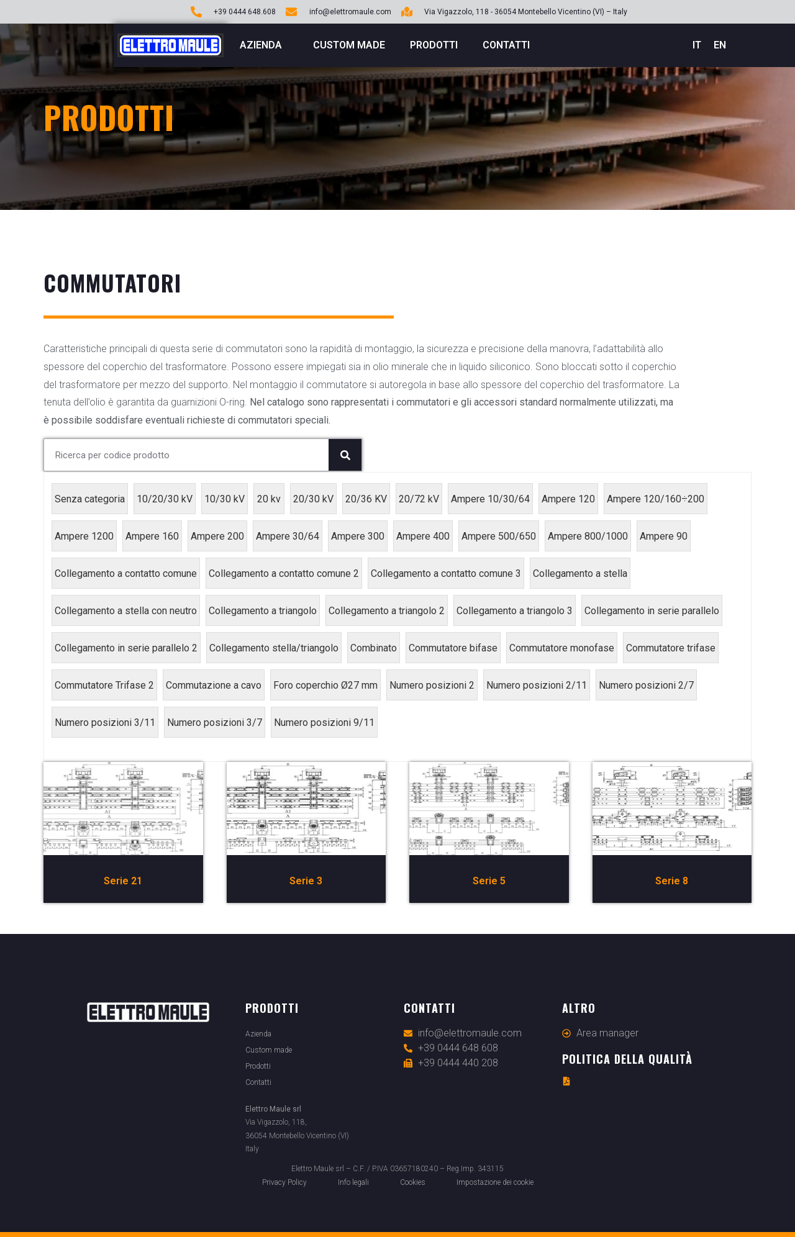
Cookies (412, 1182)
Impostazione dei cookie (495, 1182)
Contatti (506, 45)
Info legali (353, 1182)
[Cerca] (345, 455)
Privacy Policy (284, 1182)
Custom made (349, 45)
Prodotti (434, 45)
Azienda (264, 45)
